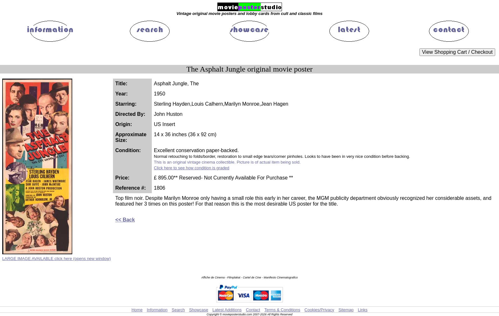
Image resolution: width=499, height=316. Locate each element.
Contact (253, 309)
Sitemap (346, 309)
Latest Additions (227, 309)
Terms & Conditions (282, 309)
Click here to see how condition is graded (191, 167)
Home (137, 309)
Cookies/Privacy (319, 309)
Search (178, 309)
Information (157, 309)
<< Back (125, 219)
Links (362, 309)
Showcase (198, 309)
